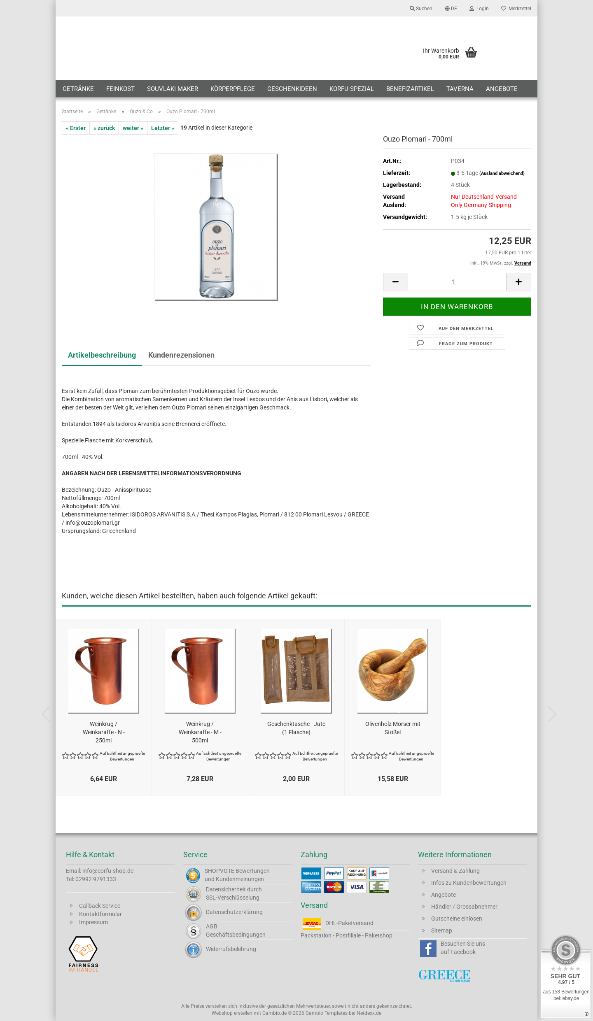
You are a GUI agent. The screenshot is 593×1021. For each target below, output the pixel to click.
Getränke (78, 89)
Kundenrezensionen (181, 355)
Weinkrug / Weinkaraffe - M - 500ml (200, 732)
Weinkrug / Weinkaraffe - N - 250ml (104, 732)
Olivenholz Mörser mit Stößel (392, 728)
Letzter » (162, 128)
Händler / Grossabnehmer (464, 906)
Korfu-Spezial (351, 89)
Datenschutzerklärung (234, 912)
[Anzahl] (457, 282)
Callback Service (99, 905)
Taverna (460, 89)
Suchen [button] (421, 9)
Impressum (93, 922)
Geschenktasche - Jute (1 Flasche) (296, 728)
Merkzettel (516, 9)
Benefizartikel (410, 89)
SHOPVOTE (219, 871)
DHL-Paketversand (349, 923)
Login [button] (479, 9)
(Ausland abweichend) (502, 173)
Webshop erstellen (232, 1013)
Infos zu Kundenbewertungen (469, 882)
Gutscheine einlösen (456, 918)
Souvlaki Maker (172, 89)
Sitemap (441, 930)
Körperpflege (232, 89)
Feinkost (120, 89)
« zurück (104, 128)
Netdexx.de (369, 1013)
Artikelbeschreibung (102, 355)
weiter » (133, 128)
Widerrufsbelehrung (231, 949)
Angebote (502, 89)
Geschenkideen (292, 89)
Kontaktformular (100, 914)
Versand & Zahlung (455, 871)
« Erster (76, 128)
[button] (451, 8)
